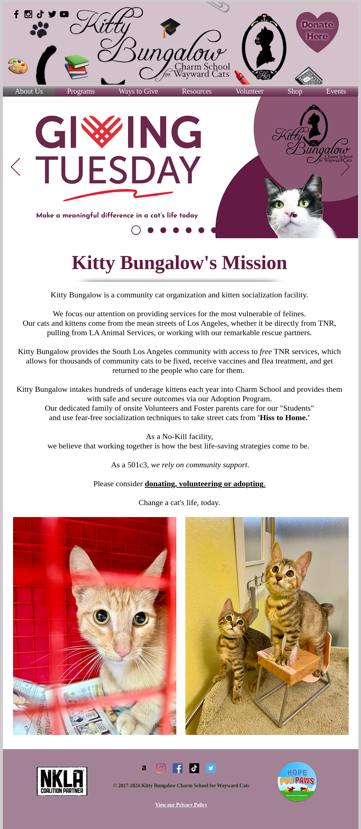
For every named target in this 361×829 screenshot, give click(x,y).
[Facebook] (177, 768)
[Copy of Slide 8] (136, 230)
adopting (249, 483)
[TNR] (201, 230)
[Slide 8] (150, 230)
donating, (162, 483)
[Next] (345, 167)
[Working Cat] (227, 230)
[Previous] (15, 167)
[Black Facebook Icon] (16, 14)
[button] (197, 91)
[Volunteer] (189, 230)
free (266, 351)
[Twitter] (211, 768)
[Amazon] (144, 768)
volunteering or (206, 483)
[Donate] (176, 230)
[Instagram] (161, 768)
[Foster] (163, 230)
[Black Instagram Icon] (28, 14)
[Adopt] (214, 230)
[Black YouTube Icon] (64, 14)
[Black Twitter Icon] (52, 14)
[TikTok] (40, 14)
